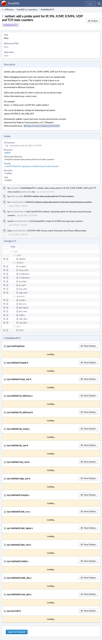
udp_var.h (23, 292)
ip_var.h (22, 285)
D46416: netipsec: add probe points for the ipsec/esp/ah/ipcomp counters (59, 202)
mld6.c (22, 315)
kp (7, 145)
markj (10, 221)
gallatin (8, 152)
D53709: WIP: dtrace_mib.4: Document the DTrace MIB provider (57, 230)
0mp (9, 230)
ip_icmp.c (23, 281)
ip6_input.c (24, 307)
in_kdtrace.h (24, 277)
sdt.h (21, 330)
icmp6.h (22, 266)
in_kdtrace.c (24, 273)
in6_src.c (23, 303)
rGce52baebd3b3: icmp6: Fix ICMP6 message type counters (56, 221)
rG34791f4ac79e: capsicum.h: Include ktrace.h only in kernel (31, 166)
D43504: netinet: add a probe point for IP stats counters (29, 159)
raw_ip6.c (23, 322)
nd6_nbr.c (23, 318)
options (22, 258)
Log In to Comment (16, 631)
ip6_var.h (23, 311)
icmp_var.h (23, 270)
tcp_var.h (23, 288)
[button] (90, 3)
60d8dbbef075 (10, 25)
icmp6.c (22, 300)
